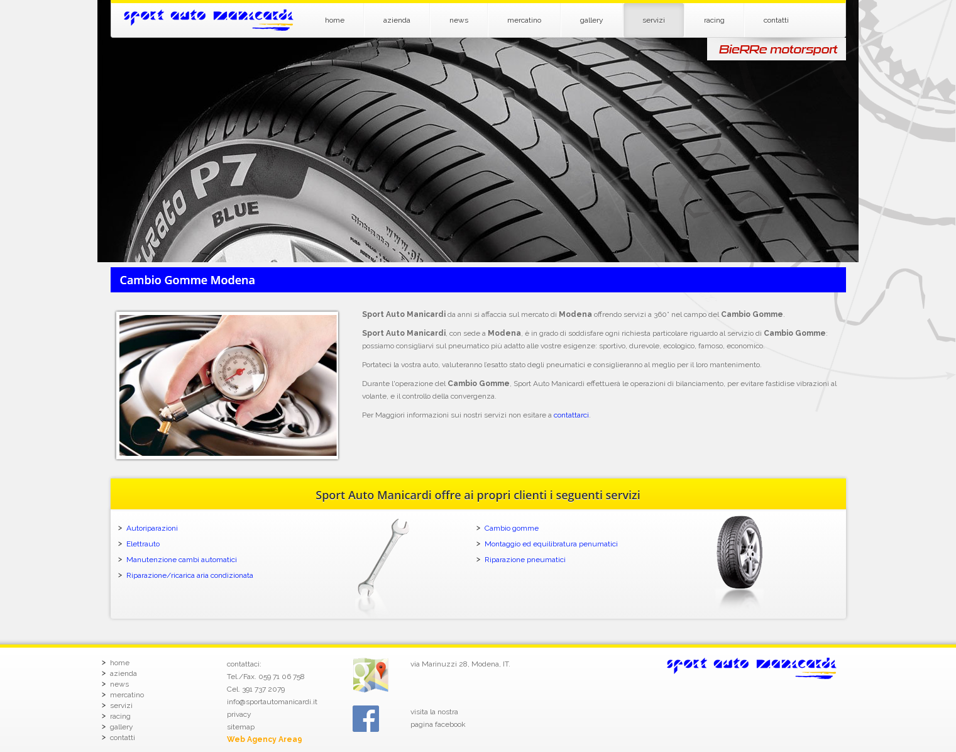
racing (714, 20)
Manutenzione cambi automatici (181, 559)
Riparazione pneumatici (525, 559)
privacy (239, 714)
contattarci (571, 415)
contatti (776, 20)
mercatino (524, 20)
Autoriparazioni (152, 528)
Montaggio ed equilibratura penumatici (551, 543)
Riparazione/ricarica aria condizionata (189, 575)
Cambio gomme (512, 528)
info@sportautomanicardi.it (272, 701)
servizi (653, 20)
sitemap (241, 726)
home (334, 20)
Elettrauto (143, 543)
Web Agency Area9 (264, 739)
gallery (591, 20)
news (458, 20)
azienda (396, 20)
